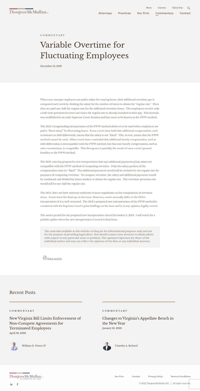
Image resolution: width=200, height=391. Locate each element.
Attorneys (105, 13)
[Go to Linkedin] (11, 383)
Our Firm (143, 13)
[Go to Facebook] (17, 383)
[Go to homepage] (29, 11)
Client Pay (177, 8)
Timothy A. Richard (126, 344)
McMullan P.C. (158, 382)
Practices (124, 13)
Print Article (52, 258)
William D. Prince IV (34, 344)
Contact (185, 13)
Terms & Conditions (180, 375)
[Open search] (189, 8)
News (149, 8)
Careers (162, 8)
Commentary (165, 13)
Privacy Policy (155, 375)
